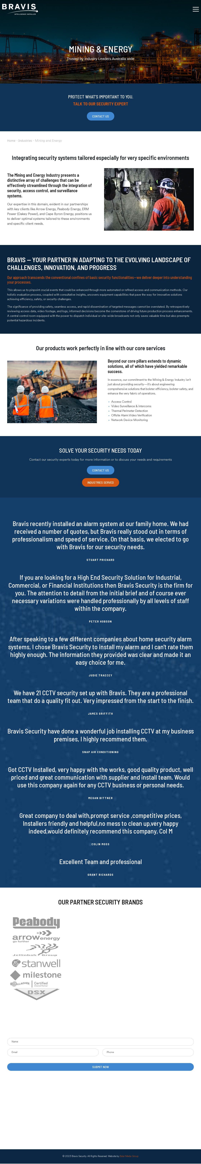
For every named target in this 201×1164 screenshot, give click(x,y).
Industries (25, 141)
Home (11, 141)
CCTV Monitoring (82, 1135)
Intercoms (77, 1102)
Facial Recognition (82, 1108)
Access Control (81, 1118)
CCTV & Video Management (88, 1113)
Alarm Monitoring (82, 1124)
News (17, 1102)
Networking (78, 1097)
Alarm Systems (80, 1129)
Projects (19, 1097)
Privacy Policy (22, 1118)
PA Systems (78, 1092)
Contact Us (20, 1108)
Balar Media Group (129, 1157)
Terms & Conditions (25, 1113)
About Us (19, 1092)
